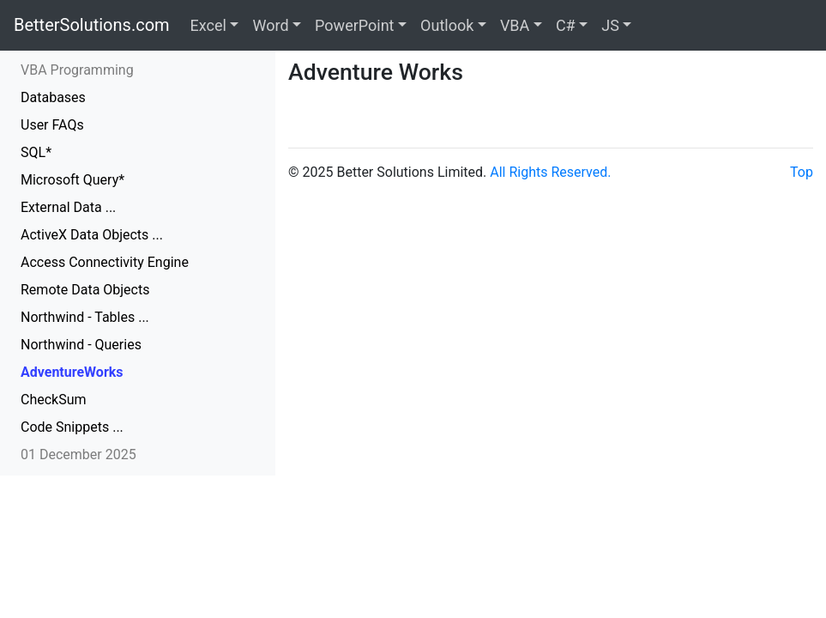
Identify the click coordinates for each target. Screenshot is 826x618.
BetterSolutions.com (92, 25)
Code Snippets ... (72, 427)
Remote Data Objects (85, 290)
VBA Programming (77, 70)
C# (566, 25)
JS (610, 25)
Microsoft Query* (72, 180)
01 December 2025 (78, 454)
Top (801, 172)
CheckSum (54, 399)
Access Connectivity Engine (105, 262)
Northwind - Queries (81, 344)
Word (270, 25)
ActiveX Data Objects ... (92, 235)
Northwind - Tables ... (85, 317)
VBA (514, 25)
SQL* (36, 152)
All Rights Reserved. (550, 172)
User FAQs (52, 125)
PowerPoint (354, 25)
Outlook (446, 25)
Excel (208, 25)
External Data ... (68, 207)
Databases (53, 97)
